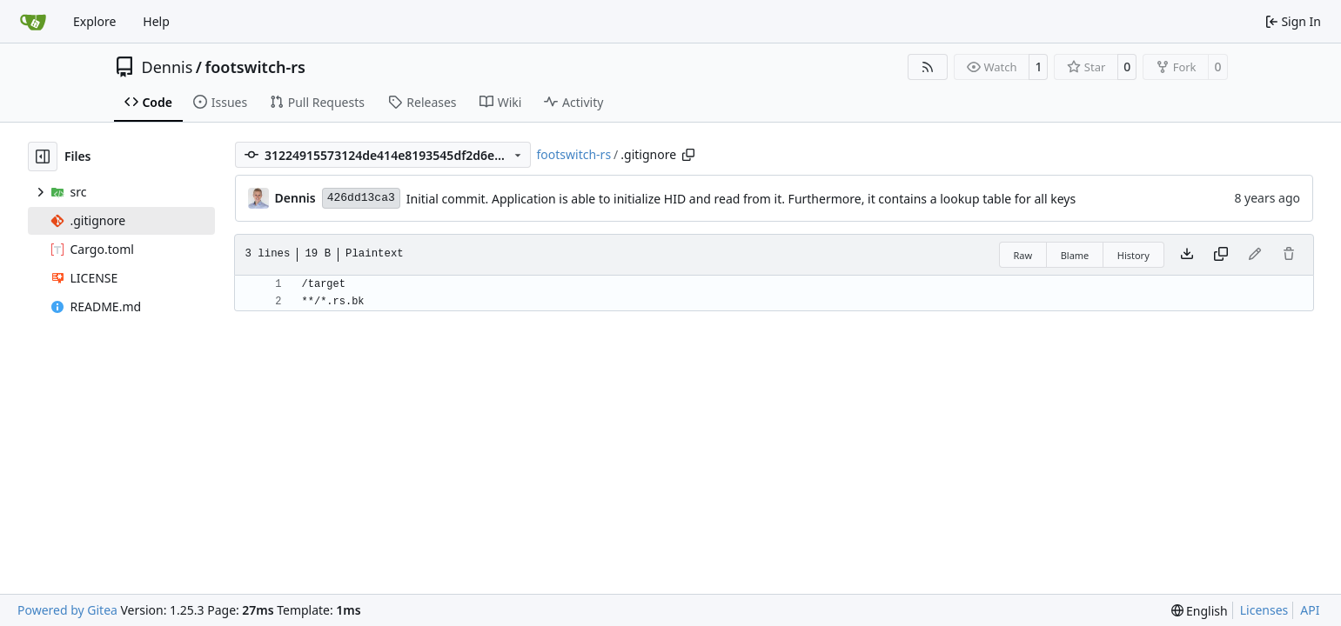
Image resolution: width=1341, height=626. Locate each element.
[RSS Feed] (928, 67)
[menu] (1199, 611)
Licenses (1264, 610)
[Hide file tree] (42, 156)
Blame (1075, 255)
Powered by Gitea (67, 610)
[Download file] (1187, 255)
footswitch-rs (255, 67)
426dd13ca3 (361, 197)
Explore (94, 21)
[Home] (33, 21)
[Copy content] (1221, 255)
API (1309, 610)
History (1133, 255)
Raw (1023, 255)
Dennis (167, 67)
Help (156, 21)
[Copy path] (688, 155)
